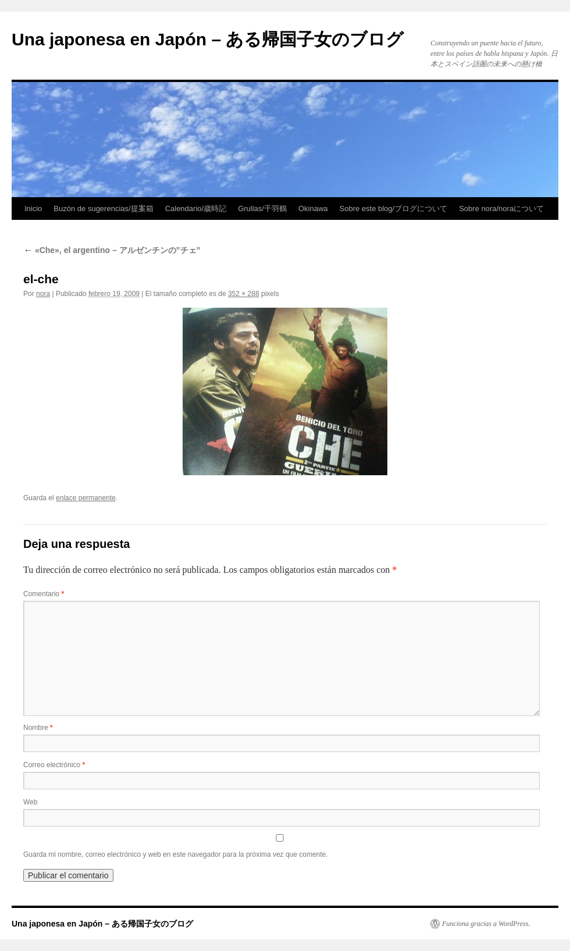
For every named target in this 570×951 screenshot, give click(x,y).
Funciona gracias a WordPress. (486, 924)
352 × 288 (243, 294)
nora (43, 294)
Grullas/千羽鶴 (262, 208)
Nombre (38, 728)
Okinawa (313, 208)
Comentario (43, 594)
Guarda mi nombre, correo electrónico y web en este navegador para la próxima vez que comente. (175, 854)
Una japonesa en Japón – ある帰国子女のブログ (208, 39)
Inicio (33, 208)
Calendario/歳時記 (196, 208)
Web (30, 802)
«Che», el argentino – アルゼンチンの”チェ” (112, 250)
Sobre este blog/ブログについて (394, 208)
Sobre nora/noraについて (501, 208)
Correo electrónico (54, 765)
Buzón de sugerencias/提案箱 (103, 208)
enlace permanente (86, 498)
